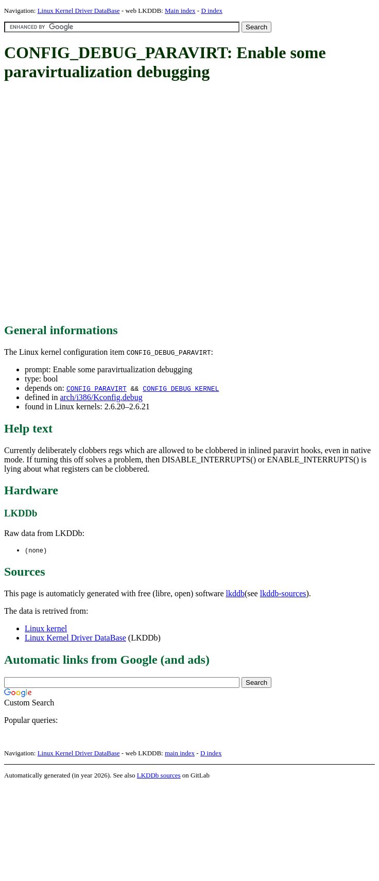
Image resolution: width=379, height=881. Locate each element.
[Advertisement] (110, 203)
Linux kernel (46, 629)
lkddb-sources (283, 594)
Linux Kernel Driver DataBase (79, 10)
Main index (180, 10)
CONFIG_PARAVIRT (96, 388)
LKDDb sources (159, 776)
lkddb (235, 594)
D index (211, 10)
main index (180, 753)
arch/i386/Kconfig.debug (101, 397)
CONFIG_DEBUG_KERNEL (181, 388)
